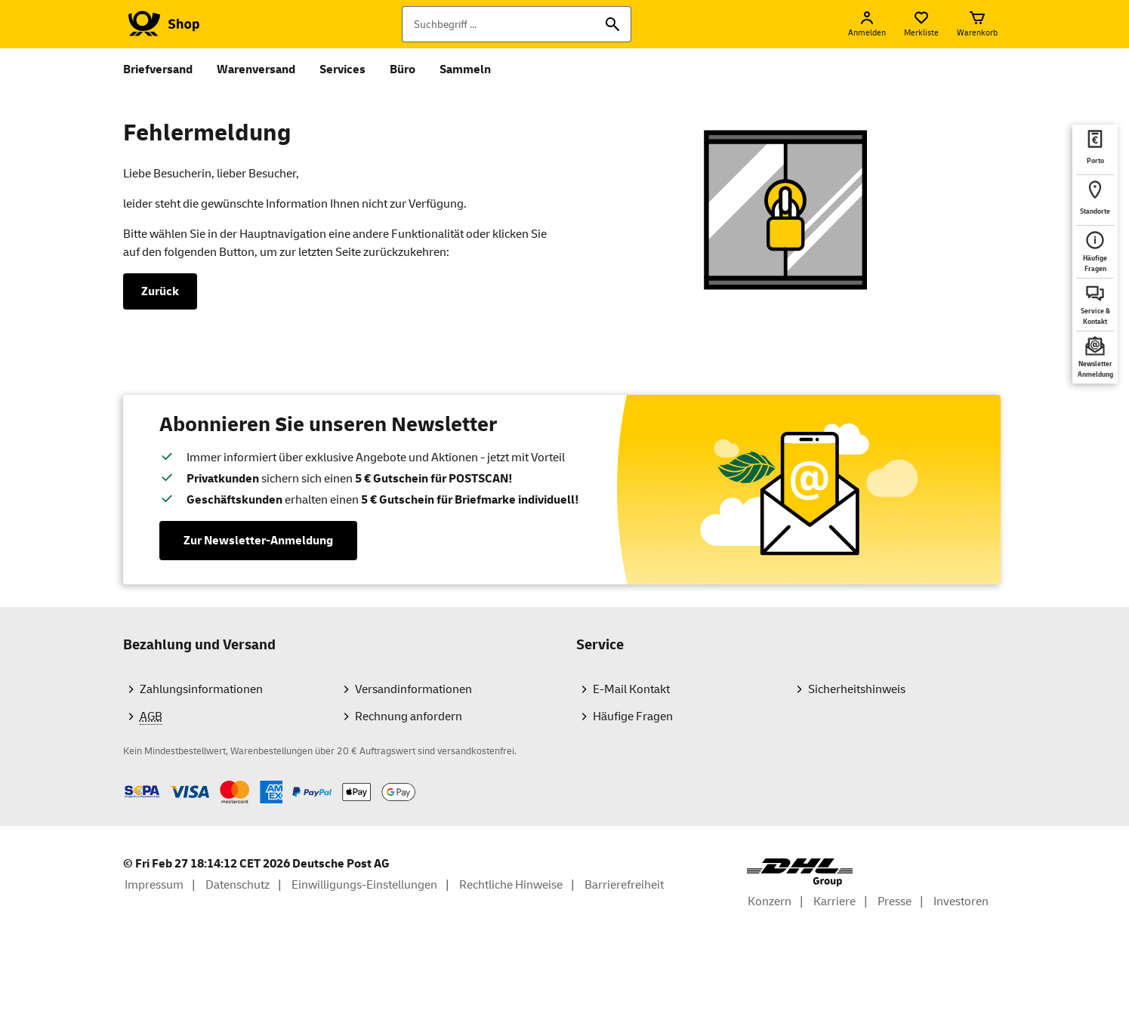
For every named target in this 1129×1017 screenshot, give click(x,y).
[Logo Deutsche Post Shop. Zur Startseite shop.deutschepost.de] (161, 24)
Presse (895, 901)
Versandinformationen (413, 689)
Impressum (154, 884)
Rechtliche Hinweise (511, 884)
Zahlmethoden (122, 780)
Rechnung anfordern (408, 716)
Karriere (834, 901)
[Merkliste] (921, 24)
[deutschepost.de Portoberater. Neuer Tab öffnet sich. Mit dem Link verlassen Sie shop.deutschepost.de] (1095, 149)
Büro (402, 69)
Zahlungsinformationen (201, 689)
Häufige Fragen (633, 716)
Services (342, 69)
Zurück (160, 291)
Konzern (769, 901)
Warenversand (256, 69)
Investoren (961, 901)
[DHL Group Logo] (800, 872)
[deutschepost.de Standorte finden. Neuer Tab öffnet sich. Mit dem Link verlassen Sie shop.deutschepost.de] (1095, 200)
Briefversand (158, 69)
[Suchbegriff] (516, 24)
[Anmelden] (867, 24)
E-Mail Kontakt (631, 689)
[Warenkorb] (977, 24)
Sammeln (465, 69)
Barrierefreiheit (624, 884)
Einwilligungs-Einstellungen (364, 884)
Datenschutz (237, 884)
